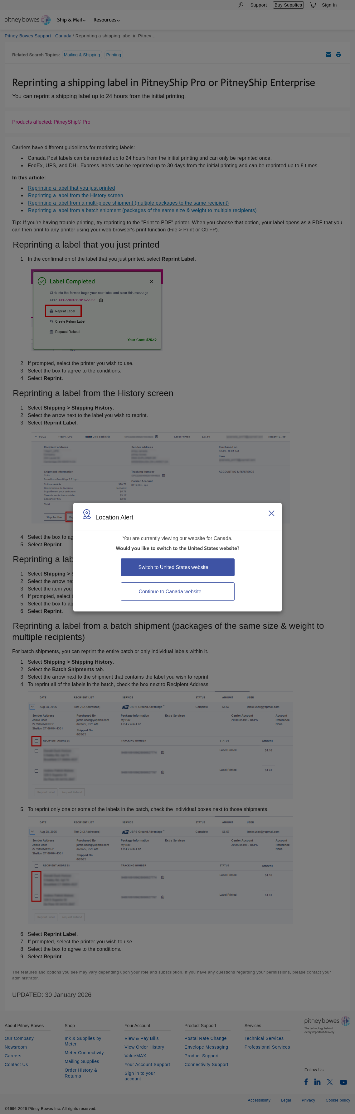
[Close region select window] (271, 513)
